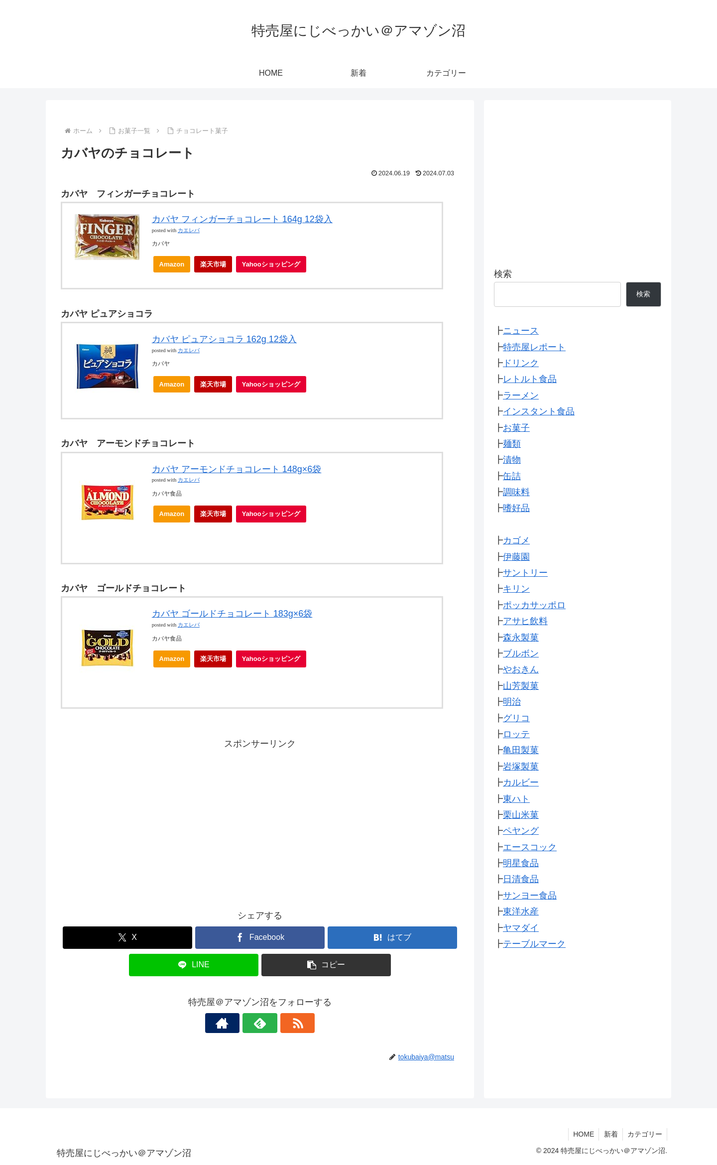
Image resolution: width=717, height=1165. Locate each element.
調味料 (516, 492)
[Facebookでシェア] (260, 937)
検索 (503, 274)
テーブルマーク (534, 944)
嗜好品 (516, 508)
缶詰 (512, 476)
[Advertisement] (260, 822)
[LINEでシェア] (193, 965)
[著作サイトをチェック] (237, 1023)
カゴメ (516, 540)
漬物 (512, 460)
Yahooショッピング (274, 266)
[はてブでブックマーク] (392, 937)
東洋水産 (521, 911)
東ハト (516, 799)
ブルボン (521, 653)
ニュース (521, 331)
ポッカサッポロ (534, 605)
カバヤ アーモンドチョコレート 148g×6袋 (237, 469)
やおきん (521, 669)
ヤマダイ (521, 928)
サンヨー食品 (530, 896)
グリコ (516, 718)
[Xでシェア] (127, 937)
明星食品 (521, 863)
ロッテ (516, 734)
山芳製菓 (521, 686)
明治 (512, 702)
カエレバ (189, 230)
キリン (516, 589)
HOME (581, 1134)
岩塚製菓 (521, 767)
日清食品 (521, 879)
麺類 (512, 444)
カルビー (521, 782)
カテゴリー (644, 1134)
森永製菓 (521, 638)
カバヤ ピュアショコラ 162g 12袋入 (224, 339)
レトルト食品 (530, 379)
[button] (326, 965)
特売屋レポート (534, 347)
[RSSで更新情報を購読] (283, 1023)
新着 (609, 1134)
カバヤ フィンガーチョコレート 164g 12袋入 (242, 219)
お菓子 (516, 428)
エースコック (530, 847)
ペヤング (521, 831)
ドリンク (521, 363)
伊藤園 (516, 557)
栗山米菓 (521, 815)
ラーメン (521, 395)
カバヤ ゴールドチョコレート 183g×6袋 (232, 614)
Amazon (172, 264)
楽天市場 (213, 264)
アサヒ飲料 (525, 621)
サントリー (525, 573)
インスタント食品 (539, 411)
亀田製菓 (521, 750)
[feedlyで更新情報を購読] (260, 1023)
